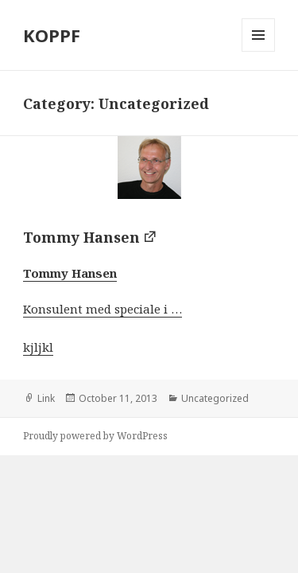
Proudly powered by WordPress (95, 435)
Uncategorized (215, 398)
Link (46, 398)
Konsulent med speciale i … (102, 309)
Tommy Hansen (81, 237)
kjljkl (38, 347)
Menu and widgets (258, 51)
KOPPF (51, 35)
